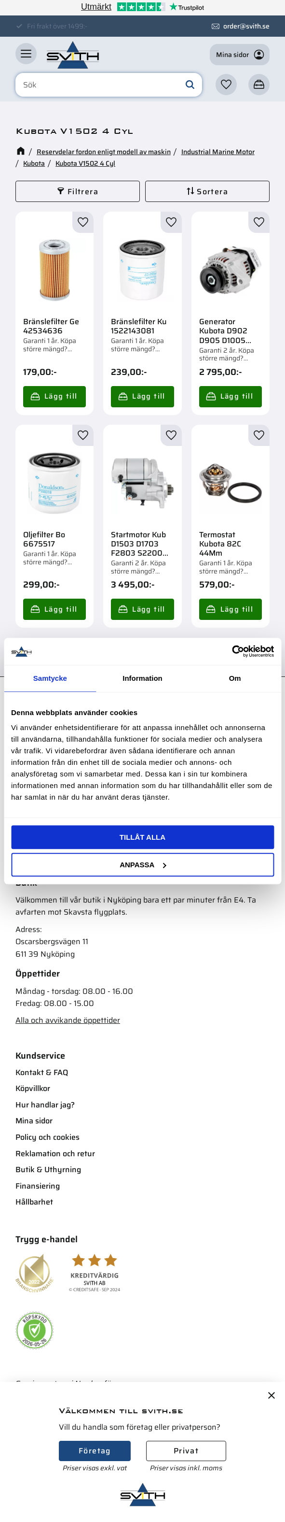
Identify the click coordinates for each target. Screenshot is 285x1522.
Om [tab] (235, 678)
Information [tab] (142, 678)
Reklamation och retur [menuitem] (55, 1154)
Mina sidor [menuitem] (34, 1121)
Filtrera (83, 192)
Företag (95, 1451)
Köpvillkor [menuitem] (32, 1088)
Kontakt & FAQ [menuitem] (41, 1072)
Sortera (212, 192)
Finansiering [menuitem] (37, 1186)
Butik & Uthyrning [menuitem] (48, 1169)
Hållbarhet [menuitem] (34, 1202)
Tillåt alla (142, 837)
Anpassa (143, 865)
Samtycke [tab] (50, 678)
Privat (186, 1451)
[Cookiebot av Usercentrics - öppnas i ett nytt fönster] (232, 651)
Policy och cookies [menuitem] (47, 1137)
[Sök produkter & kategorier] (108, 85)
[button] (26, 53)
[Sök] (190, 85)
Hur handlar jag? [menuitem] (45, 1105)
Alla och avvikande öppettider (67, 1020)
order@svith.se (246, 26)
